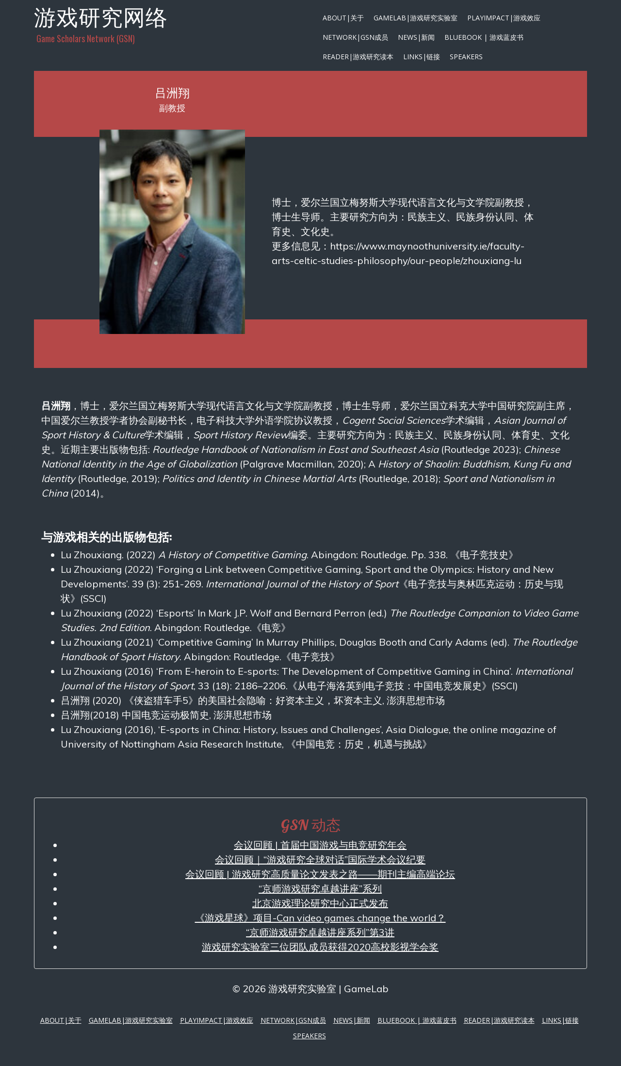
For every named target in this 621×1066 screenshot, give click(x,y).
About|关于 (343, 17)
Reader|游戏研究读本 (358, 56)
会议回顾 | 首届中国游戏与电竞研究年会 (320, 845)
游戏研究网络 (101, 17)
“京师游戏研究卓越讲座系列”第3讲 (320, 932)
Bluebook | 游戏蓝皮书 (483, 37)
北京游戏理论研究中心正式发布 (320, 903)
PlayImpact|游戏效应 (503, 17)
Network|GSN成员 (355, 37)
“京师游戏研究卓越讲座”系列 (320, 889)
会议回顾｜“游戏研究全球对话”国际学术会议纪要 (320, 859)
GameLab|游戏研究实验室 (416, 17)
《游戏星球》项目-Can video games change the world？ (320, 918)
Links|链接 (421, 56)
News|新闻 (416, 37)
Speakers (466, 56)
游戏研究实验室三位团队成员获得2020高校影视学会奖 (320, 947)
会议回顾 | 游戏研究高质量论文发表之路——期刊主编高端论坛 (320, 874)
